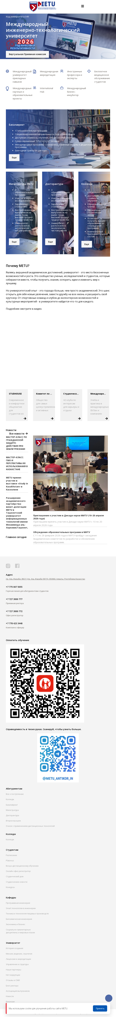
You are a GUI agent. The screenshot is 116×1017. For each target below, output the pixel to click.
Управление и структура (17, 964)
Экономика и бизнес (15, 924)
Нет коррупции (13, 975)
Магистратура (12, 810)
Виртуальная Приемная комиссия (27, 54)
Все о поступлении (15, 794)
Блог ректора (12, 985)
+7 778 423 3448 (14, 623)
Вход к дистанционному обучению (22, 865)
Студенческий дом (14, 876)
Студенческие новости (16, 882)
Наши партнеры (13, 969)
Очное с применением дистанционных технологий (30, 826)
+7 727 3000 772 (14, 611)
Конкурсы (10, 887)
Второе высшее (13, 820)
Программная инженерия (18, 903)
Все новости (17, 433)
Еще (14, 157)
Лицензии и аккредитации (18, 959)
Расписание (11, 855)
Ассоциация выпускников (18, 991)
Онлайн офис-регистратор (18, 871)
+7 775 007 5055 (14, 586)
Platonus (10, 860)
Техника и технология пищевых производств (27, 913)
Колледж (10, 799)
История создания (14, 948)
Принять (100, 1008)
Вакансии (10, 1001)
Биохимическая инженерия (19, 919)
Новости (10, 996)
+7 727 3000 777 (14, 599)
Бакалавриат (12, 804)
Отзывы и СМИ (13, 980)
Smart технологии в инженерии (21, 908)
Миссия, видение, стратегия (19, 953)
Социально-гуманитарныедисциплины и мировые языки (20, 931)
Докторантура (12, 815)
